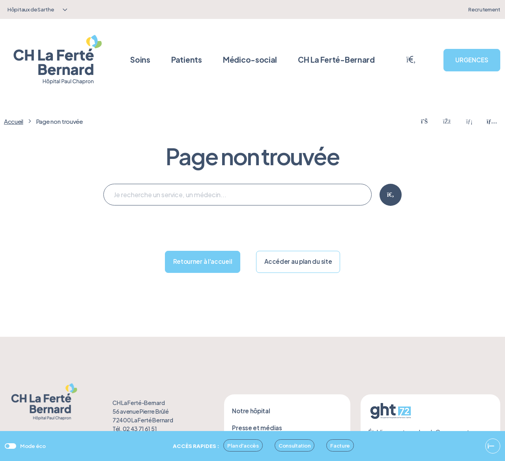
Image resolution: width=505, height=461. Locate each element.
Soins (140, 59)
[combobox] (36, 9)
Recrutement (484, 9)
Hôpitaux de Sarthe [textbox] (30, 9)
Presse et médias (257, 427)
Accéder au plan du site (298, 261)
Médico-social (250, 59)
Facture (340, 445)
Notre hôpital (251, 410)
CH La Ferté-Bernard (336, 59)
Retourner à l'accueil (202, 261)
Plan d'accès (242, 445)
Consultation (294, 445)
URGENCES (471, 59)
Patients (186, 59)
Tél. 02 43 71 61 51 (134, 428)
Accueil (13, 121)
